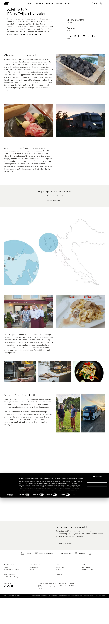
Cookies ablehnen (97, 611)
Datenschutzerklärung (75, 613)
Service (67, 3)
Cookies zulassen (97, 603)
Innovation (50, 3)
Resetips (59, 3)
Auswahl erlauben (97, 607)
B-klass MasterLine (36, 337)
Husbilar (29, 3)
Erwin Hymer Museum (87, 596)
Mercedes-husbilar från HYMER (12, 596)
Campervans (39, 3)
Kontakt (58, 598)
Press (83, 598)
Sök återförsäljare (60, 593)
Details (74, 621)
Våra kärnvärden (86, 593)
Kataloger (58, 596)
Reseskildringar (34, 593)
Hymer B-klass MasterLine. (30, 34)
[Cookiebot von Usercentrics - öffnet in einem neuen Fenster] (9, 621)
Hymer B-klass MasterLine (81, 36)
